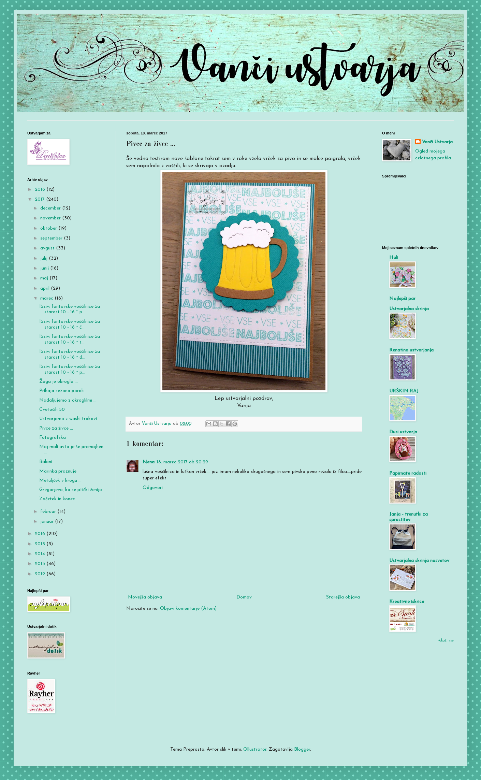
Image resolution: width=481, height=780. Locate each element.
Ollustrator (254, 749)
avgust (48, 248)
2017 (40, 199)
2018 (40, 189)
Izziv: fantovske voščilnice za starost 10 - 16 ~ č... (69, 324)
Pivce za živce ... (56, 428)
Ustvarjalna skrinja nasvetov (419, 560)
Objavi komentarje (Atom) (188, 608)
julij (44, 258)
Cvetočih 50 (52, 409)
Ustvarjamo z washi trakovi (68, 418)
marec (47, 298)
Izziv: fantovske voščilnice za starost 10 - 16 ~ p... (69, 309)
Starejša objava (343, 597)
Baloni (45, 461)
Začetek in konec (57, 499)
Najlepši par (402, 298)
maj (44, 278)
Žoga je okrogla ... (58, 381)
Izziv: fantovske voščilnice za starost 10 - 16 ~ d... (69, 354)
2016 (40, 533)
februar (48, 511)
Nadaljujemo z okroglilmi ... (68, 400)
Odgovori (153, 487)
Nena (149, 462)
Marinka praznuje (57, 471)
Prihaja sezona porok (61, 390)
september (52, 238)
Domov (244, 597)
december (51, 208)
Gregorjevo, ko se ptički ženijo (70, 489)
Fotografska (52, 437)
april (45, 288)
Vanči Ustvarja (437, 142)
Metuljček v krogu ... (60, 480)
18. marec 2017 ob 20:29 (182, 462)
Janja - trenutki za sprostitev (408, 517)
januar (47, 521)
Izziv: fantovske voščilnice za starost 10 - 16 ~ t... (69, 339)
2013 (40, 563)
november (51, 218)
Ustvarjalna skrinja (409, 309)
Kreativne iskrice (406, 601)
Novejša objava (145, 597)
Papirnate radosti (407, 473)
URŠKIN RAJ (404, 391)
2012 (40, 574)
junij (45, 268)
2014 (40, 554)
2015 (40, 544)
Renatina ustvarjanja (411, 350)
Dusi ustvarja (403, 432)
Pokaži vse (445, 640)
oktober (49, 228)
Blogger (302, 749)
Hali (393, 257)
